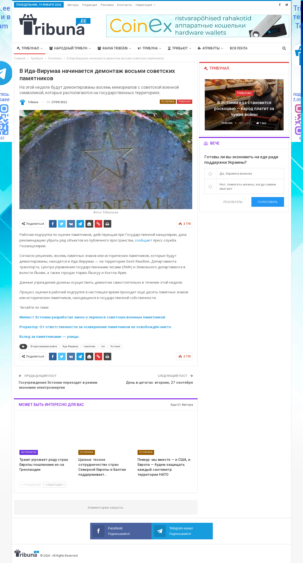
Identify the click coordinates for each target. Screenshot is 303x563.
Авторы (73, 5)
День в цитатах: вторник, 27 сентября (159, 382)
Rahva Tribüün (113, 48)
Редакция (89, 5)
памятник (89, 346)
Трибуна (148, 48)
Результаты (232, 202)
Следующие (54, 484)
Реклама (107, 5)
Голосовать (268, 202)
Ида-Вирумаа (70, 346)
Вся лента (238, 48)
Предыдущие (31, 484)
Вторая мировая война (44, 346)
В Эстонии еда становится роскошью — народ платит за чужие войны (244, 108)
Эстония (115, 346)
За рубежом (28, 452)
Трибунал (28, 48)
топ (103, 346)
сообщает (143, 240)
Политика (167, 101)
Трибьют (178, 48)
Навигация (144, 5)
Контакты (124, 5)
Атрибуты (209, 48)
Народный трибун (68, 48)
